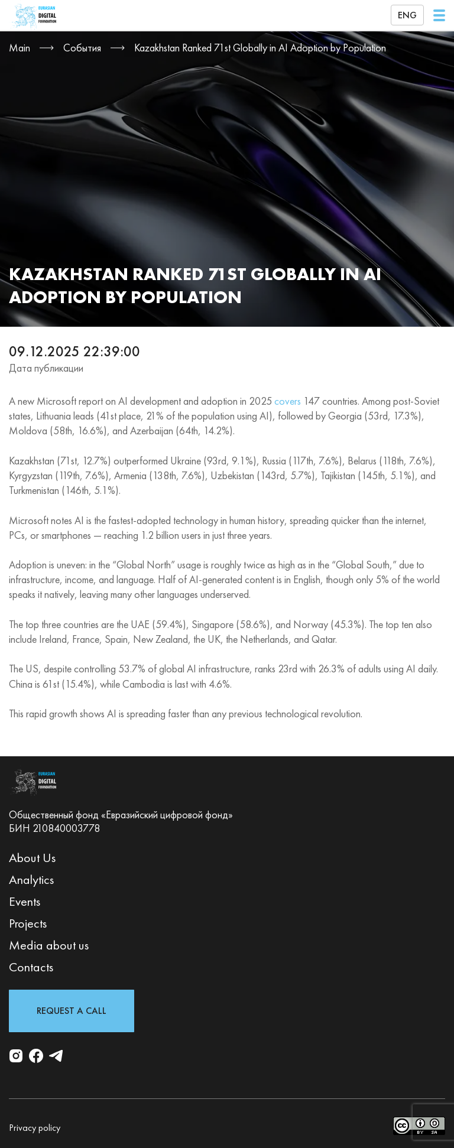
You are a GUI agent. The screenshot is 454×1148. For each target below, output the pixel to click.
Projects (28, 923)
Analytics (31, 879)
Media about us (49, 945)
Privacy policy (34, 1127)
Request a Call (71, 1010)
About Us (32, 857)
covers (287, 401)
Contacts (31, 966)
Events (24, 901)
